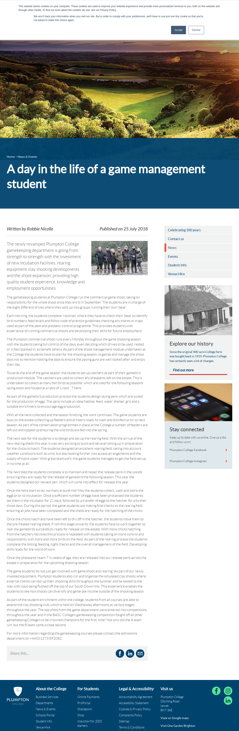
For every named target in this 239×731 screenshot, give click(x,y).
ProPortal (83, 703)
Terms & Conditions (131, 727)
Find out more (183, 370)
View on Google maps (175, 718)
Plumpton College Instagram (188, 461)
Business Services (47, 697)
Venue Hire (43, 727)
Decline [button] (196, 30)
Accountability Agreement (135, 697)
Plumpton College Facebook (188, 450)
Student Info (44, 721)
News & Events (45, 709)
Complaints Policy (130, 715)
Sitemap (124, 721)
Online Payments (88, 697)
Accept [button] (178, 30)
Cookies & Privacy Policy (135, 709)
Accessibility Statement (134, 703)
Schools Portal (45, 715)
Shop (80, 715)
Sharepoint (84, 709)
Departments (44, 703)
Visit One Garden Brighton (178, 725)
